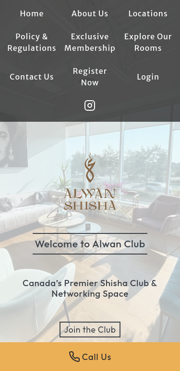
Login (148, 76)
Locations (148, 13)
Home (32, 13)
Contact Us (32, 76)
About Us (90, 13)
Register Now (90, 76)
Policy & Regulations (31, 42)
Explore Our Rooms (148, 42)
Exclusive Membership (90, 42)
